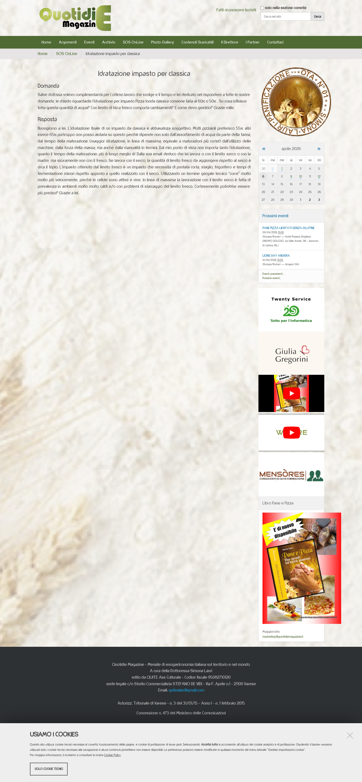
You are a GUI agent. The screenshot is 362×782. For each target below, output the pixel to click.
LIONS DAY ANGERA (276, 255)
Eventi (89, 42)
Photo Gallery (162, 42)
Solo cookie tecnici (49, 769)
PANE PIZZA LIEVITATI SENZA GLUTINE (288, 228)
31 (272, 168)
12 (319, 176)
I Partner (253, 42)
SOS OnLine (133, 42)
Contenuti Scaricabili (198, 42)
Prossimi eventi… (271, 278)
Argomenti (68, 42)
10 (300, 176)
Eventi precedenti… (273, 273)
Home (46, 42)
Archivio (108, 42)
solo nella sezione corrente (285, 8)
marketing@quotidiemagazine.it (282, 636)
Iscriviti (250, 9)
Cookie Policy (112, 755)
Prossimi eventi (275, 215)
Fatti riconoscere (230, 9)
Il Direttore (229, 42)
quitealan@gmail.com (186, 690)
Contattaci (275, 42)
